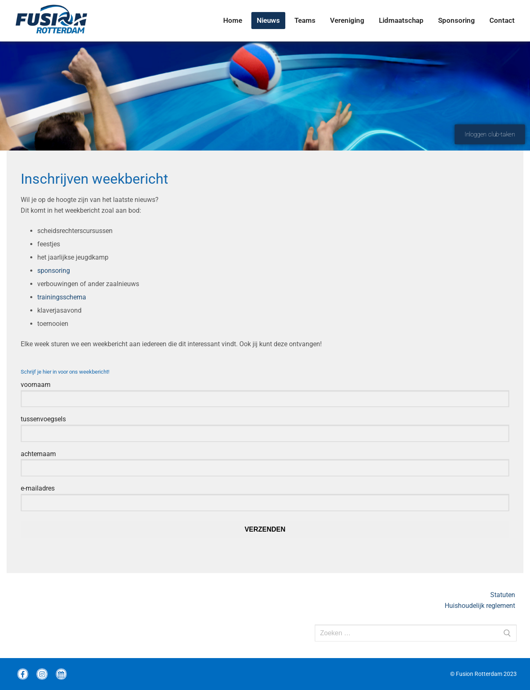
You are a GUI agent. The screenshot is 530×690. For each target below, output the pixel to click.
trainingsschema (61, 297)
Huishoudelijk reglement (481, 606)
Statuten (503, 595)
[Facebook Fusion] (23, 674)
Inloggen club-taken (490, 134)
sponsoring (53, 271)
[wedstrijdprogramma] (61, 674)
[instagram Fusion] (42, 674)
